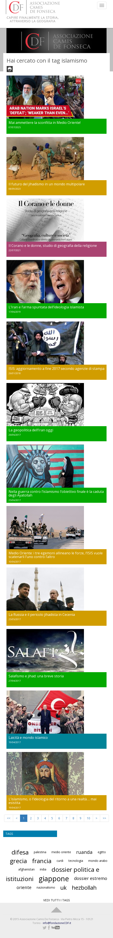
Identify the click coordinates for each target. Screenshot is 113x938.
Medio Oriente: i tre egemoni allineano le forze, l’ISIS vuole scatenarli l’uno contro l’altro (56, 555)
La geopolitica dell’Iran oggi (31, 430)
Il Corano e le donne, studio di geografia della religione (53, 245)
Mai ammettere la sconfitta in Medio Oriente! (44, 122)
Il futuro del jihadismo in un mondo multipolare (47, 184)
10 (88, 818)
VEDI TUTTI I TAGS (56, 900)
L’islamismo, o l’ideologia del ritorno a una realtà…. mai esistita (52, 801)
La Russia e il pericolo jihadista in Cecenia (42, 614)
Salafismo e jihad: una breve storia (36, 676)
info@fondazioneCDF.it (57, 923)
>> (104, 818)
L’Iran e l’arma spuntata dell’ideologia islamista (46, 307)
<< (8, 818)
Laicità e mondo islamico (28, 737)
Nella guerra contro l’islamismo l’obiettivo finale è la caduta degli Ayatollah (56, 493)
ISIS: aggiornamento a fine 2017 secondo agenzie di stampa (56, 368)
